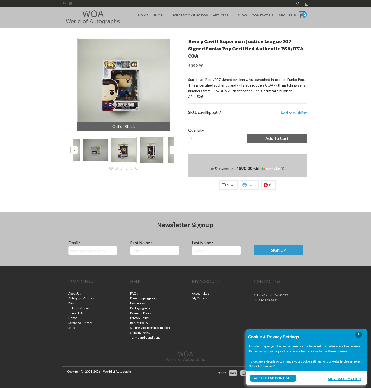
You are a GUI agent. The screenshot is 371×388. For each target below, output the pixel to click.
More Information (344, 379)
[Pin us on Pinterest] (70, 3)
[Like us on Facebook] (65, 3)
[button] (298, 3)
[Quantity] (201, 138)
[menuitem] (143, 15)
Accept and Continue (273, 378)
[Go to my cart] (303, 16)
